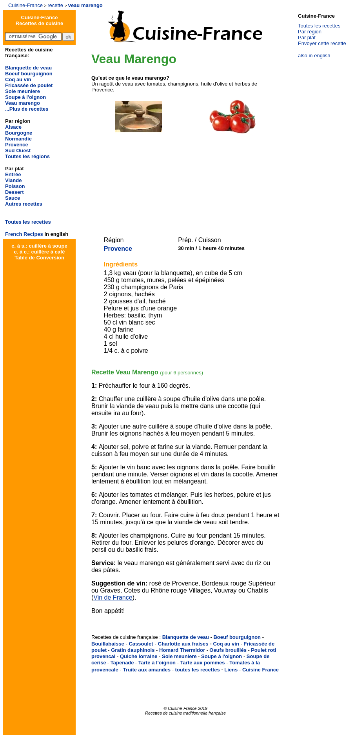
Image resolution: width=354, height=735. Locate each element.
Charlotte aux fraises (183, 644)
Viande (13, 180)
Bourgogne (18, 133)
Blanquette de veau (28, 68)
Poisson (15, 186)
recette (55, 5)
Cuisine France (260, 670)
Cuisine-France (25, 5)
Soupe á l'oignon (25, 97)
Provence (16, 145)
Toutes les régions (27, 156)
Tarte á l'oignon (157, 663)
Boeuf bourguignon (29, 74)
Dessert (14, 192)
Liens (231, 670)
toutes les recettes (197, 670)
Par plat (307, 37)
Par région (309, 32)
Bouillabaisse (107, 644)
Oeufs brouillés (228, 650)
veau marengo (85, 5)
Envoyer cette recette (322, 43)
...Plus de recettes (27, 109)
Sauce (12, 198)
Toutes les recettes (28, 222)
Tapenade (122, 663)
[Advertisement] (184, 179)
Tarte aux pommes (202, 663)
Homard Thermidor (182, 650)
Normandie (18, 139)
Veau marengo (22, 103)
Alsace (13, 127)
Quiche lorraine (138, 656)
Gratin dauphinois (132, 650)
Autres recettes (23, 204)
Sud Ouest (18, 150)
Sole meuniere (22, 91)
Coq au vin (18, 79)
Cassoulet (141, 644)
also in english (314, 55)
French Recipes (24, 234)
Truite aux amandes (147, 670)
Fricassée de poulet (29, 85)
